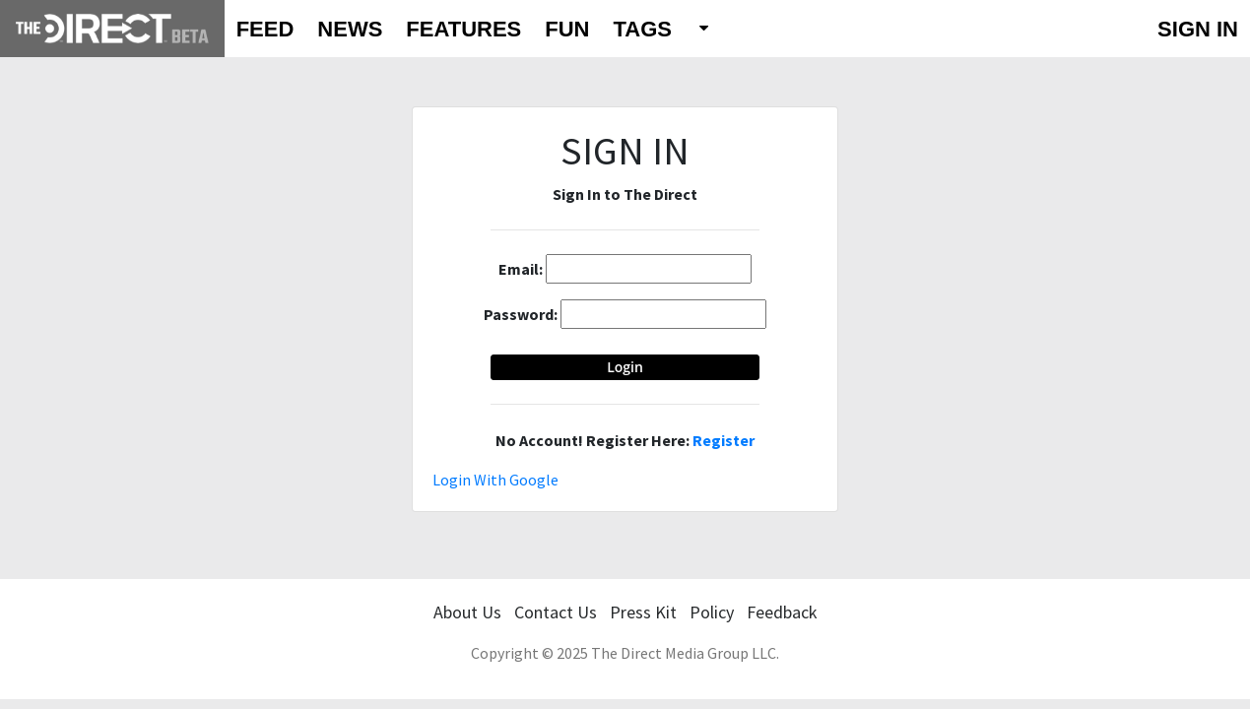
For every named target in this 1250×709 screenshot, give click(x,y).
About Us (467, 612)
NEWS (349, 29)
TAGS (642, 29)
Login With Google (495, 479)
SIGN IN (1197, 29)
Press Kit (643, 612)
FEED (265, 29)
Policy (712, 612)
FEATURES (463, 29)
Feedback (782, 612)
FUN (567, 29)
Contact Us (555, 612)
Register (723, 440)
